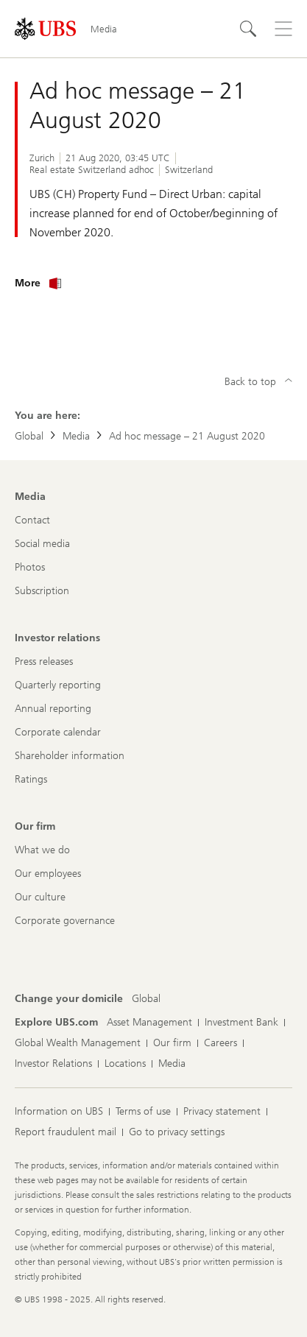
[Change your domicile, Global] (146, 999)
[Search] (248, 29)
